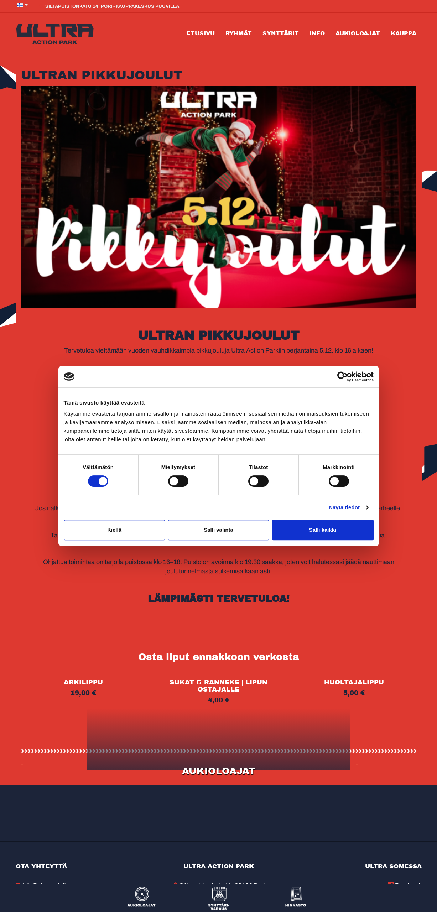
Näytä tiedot (344, 507)
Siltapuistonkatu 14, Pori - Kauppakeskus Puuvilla (108, 6)
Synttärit (280, 33)
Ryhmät (238, 33)
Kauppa (403, 33)
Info (317, 33)
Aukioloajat (357, 33)
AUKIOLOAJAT (218, 771)
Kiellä (114, 530)
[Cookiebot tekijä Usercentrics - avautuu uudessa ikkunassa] (342, 376)
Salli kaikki (323, 530)
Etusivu (200, 33)
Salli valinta (218, 530)
